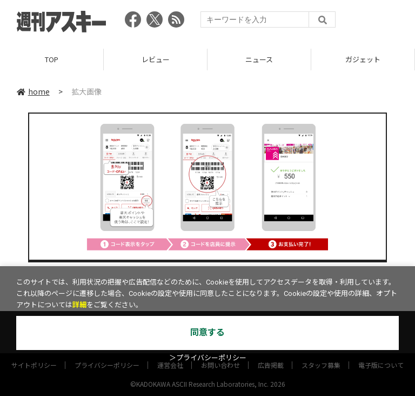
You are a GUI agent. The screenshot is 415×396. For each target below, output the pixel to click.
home (33, 91)
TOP (51, 59)
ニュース (259, 59)
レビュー (156, 59)
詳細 (79, 305)
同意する (207, 332)
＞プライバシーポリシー (207, 358)
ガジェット (362, 59)
